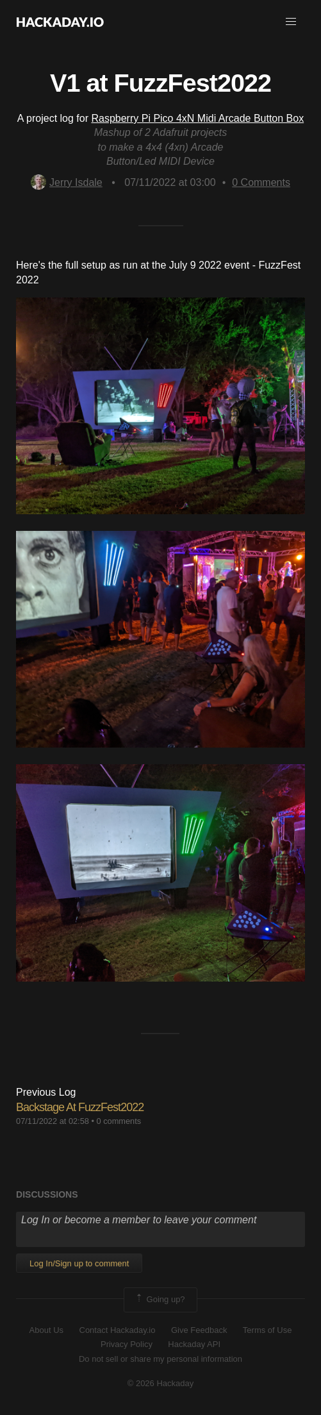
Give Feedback (199, 1330)
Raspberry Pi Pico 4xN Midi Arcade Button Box (197, 118)
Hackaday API (194, 1344)
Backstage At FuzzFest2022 (80, 1107)
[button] (291, 22)
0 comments (119, 1121)
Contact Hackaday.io (117, 1330)
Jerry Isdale (67, 182)
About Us (46, 1330)
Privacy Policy (126, 1344)
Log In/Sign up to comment (79, 1263)
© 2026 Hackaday (161, 1383)
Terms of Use (267, 1330)
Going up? (159, 1300)
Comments (261, 182)
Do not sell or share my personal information (160, 1359)
